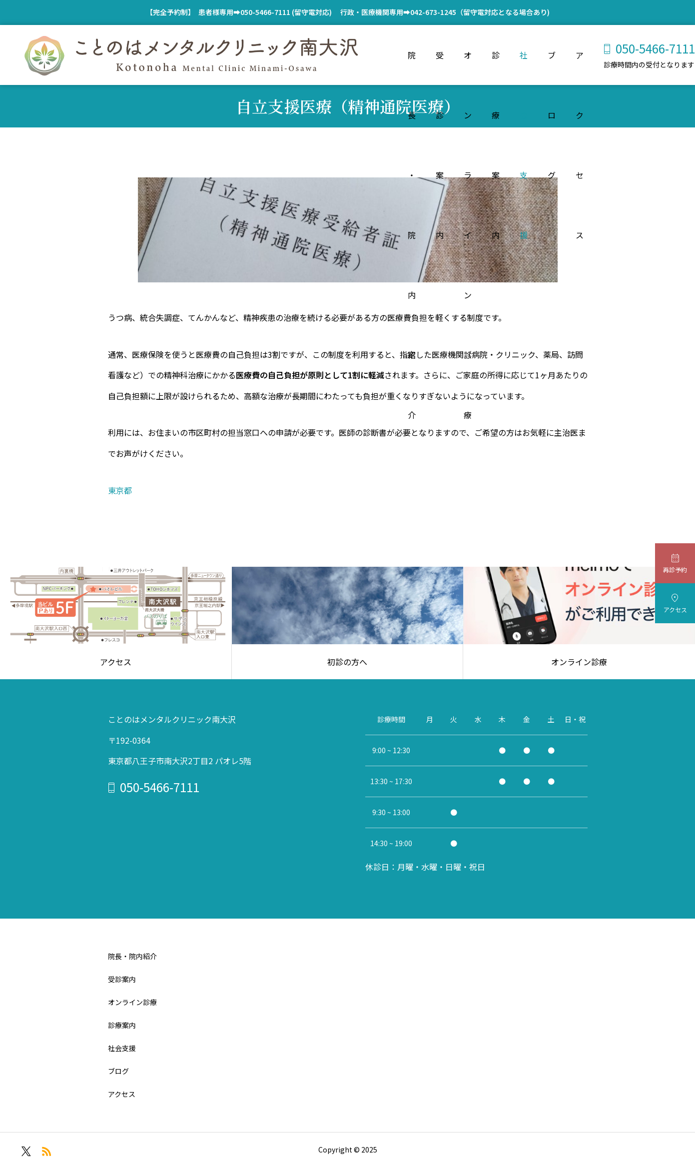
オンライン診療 (468, 67)
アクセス (580, 67)
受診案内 (440, 67)
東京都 (120, 490)
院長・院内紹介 (412, 67)
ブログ (552, 67)
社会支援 (524, 67)
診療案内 (496, 67)
